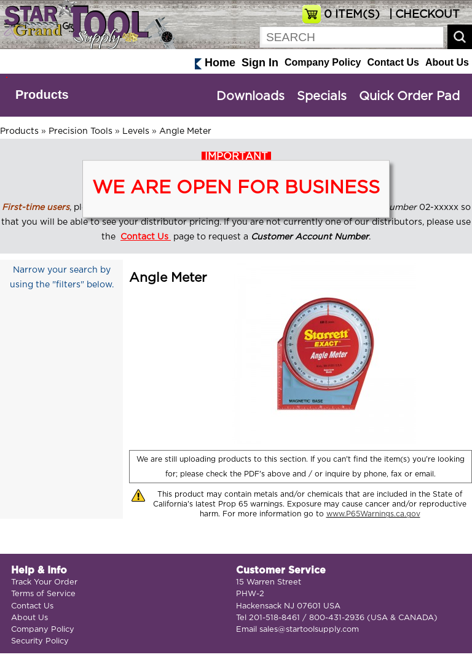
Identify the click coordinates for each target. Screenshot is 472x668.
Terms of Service (43, 594)
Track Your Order (44, 582)
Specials (322, 96)
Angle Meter (185, 131)
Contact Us (393, 62)
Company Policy (323, 62)
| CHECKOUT (423, 14)
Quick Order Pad (409, 96)
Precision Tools (80, 131)
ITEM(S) (352, 14)
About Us (447, 62)
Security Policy (40, 641)
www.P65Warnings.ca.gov (373, 514)
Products (42, 94)
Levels (135, 131)
